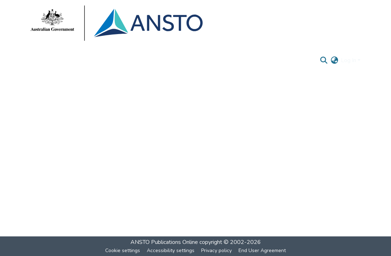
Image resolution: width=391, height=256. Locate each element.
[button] (323, 60)
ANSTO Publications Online (164, 242)
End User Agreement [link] (262, 250)
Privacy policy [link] (216, 250)
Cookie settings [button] (122, 250)
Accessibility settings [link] (170, 250)
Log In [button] (349, 60)
